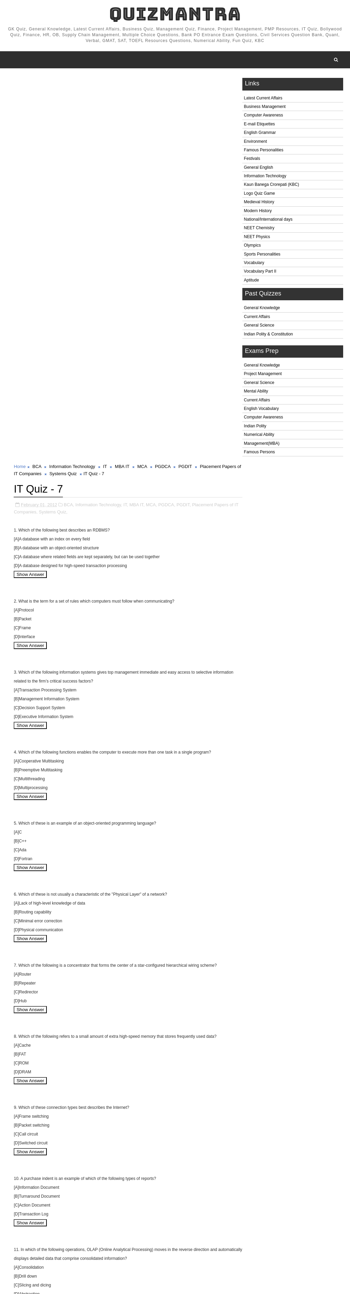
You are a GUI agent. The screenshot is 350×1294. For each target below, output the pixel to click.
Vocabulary (254, 263)
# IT (108, 1248)
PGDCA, (166, 119)
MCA (142, 81)
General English (258, 167)
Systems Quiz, (58, 126)
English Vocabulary (261, 409)
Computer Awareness (263, 115)
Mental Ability (256, 391)
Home (20, 81)
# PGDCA (174, 1248)
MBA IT (122, 81)
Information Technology (265, 176)
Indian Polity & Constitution (268, 334)
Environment (255, 141)
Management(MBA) (262, 443)
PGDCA (163, 81)
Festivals (252, 159)
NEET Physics (257, 237)
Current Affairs (257, 317)
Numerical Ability (259, 435)
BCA (36, 81)
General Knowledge (262, 308)
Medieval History (259, 202)
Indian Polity (255, 426)
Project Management (263, 374)
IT (105, 81)
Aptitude (251, 280)
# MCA (151, 1248)
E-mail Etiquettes (259, 124)
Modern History (258, 211)
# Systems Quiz (102, 1255)
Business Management (265, 107)
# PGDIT (199, 1248)
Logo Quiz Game (259, 193)
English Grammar (260, 133)
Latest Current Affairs (263, 98)
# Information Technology (73, 1248)
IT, (125, 119)
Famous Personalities (263, 150)
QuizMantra (175, 14)
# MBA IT (128, 1248)
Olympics (252, 246)
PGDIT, (183, 119)
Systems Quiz (83, 89)
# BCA (35, 1248)
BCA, (69, 119)
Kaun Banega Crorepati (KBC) (271, 185)
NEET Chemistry (259, 228)
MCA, (151, 119)
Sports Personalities (262, 254)
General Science (259, 326)
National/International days (268, 219)
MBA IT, (137, 119)
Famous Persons (259, 452)
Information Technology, (99, 119)
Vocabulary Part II (260, 272)
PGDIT (185, 81)
